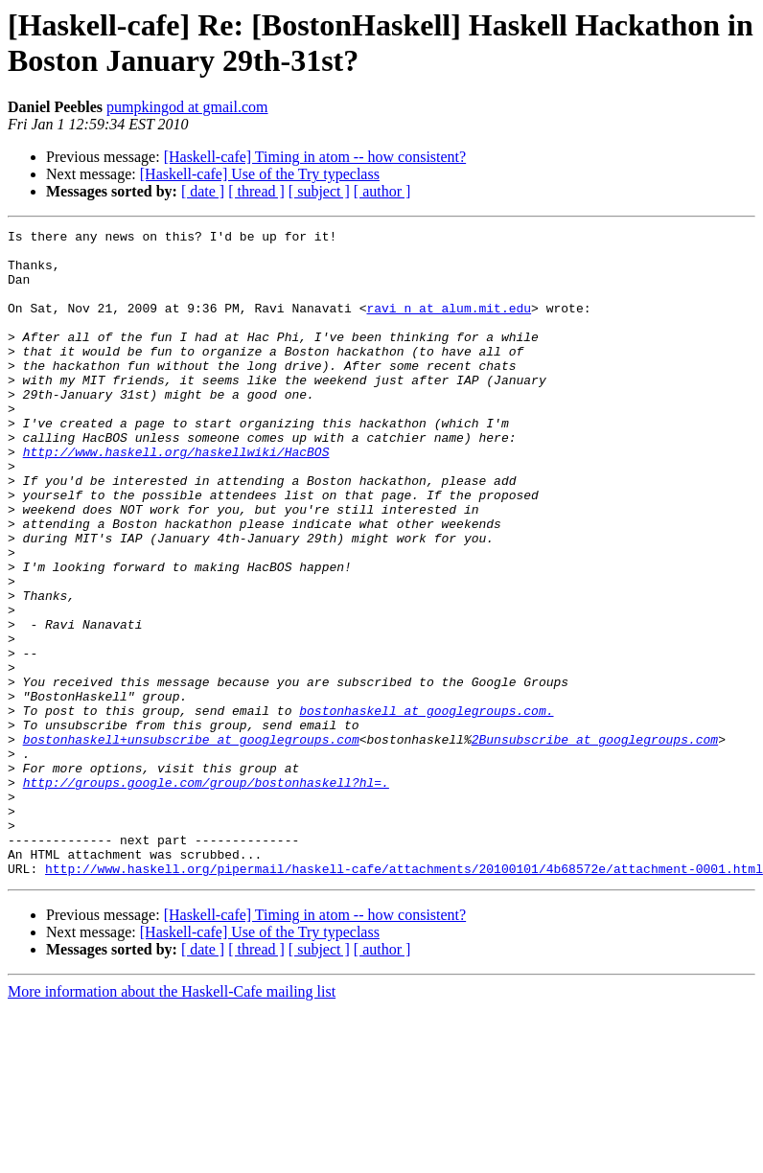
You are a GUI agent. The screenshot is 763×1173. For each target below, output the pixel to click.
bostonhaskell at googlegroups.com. (426, 807)
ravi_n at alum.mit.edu (448, 325)
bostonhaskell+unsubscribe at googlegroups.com (191, 842)
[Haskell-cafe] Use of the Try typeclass (260, 174)
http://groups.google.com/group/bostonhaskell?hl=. (206, 894)
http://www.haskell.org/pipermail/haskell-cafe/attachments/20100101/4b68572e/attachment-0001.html (404, 997)
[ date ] (202, 191)
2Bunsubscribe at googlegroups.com (595, 842)
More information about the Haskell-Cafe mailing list (171, 1121)
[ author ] (382, 191)
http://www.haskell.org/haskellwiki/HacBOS (176, 497)
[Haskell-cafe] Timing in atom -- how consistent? (315, 157)
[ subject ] (319, 191)
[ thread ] (256, 191)
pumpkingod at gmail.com (186, 107)
